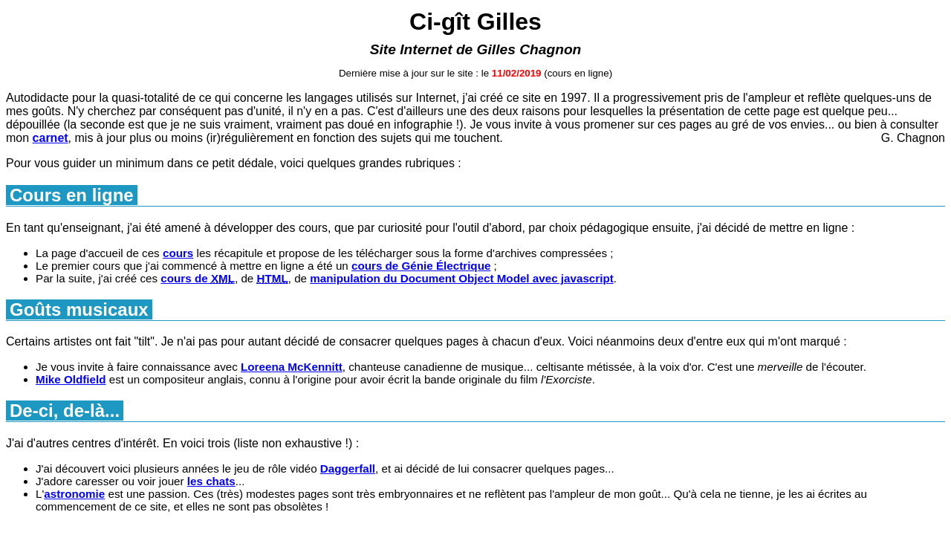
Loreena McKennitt (292, 366)
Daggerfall (347, 468)
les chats (211, 481)
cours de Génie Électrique (420, 265)
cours (178, 253)
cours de (197, 278)
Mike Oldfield (71, 379)
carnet (50, 138)
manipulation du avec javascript (461, 278)
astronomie (74, 493)
